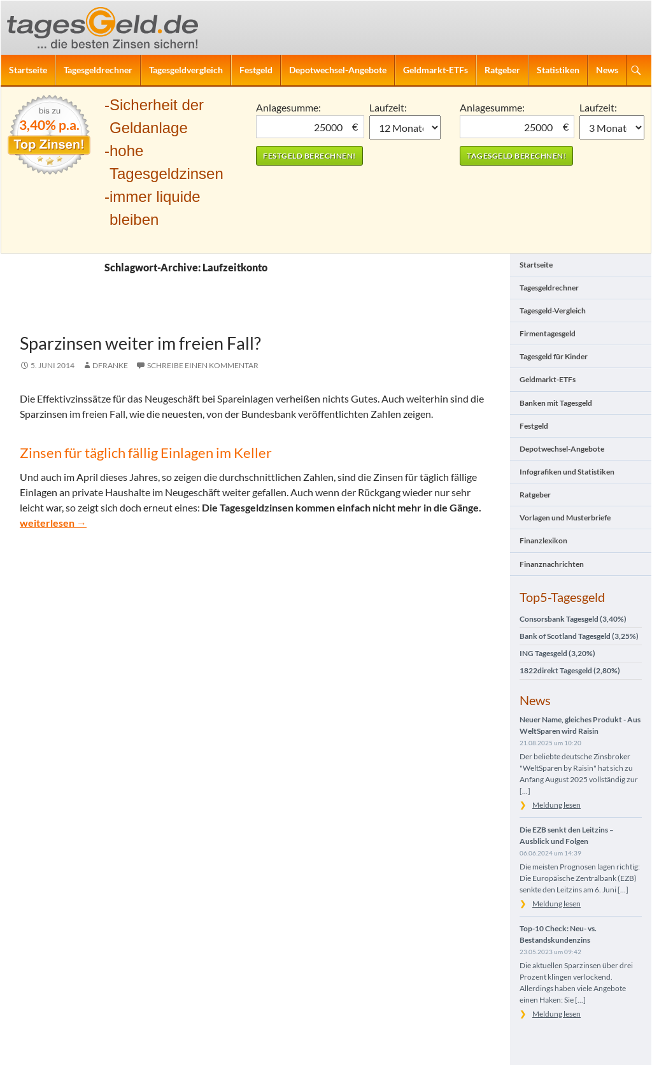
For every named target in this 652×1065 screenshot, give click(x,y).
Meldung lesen (556, 805)
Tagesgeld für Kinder (554, 356)
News (607, 69)
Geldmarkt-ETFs (435, 69)
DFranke (110, 365)
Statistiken (558, 69)
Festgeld (256, 69)
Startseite (28, 69)
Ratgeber (502, 69)
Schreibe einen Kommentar (203, 365)
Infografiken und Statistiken (567, 471)
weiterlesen (53, 523)
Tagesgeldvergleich (186, 69)
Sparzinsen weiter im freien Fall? (140, 343)
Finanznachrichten (552, 564)
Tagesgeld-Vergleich (553, 310)
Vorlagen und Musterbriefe (565, 517)
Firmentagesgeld (548, 333)
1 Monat (405, 127)
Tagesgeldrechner (98, 69)
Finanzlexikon (543, 540)
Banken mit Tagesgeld (556, 403)
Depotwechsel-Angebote (337, 69)
